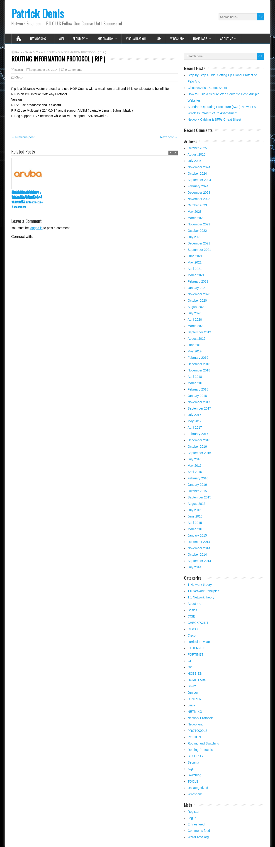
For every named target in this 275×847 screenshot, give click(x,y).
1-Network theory (200, 584)
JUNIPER (194, 699)
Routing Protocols (200, 750)
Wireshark (177, 38)
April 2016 (195, 472)
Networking (38, 38)
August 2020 (197, 307)
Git (190, 667)
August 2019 (197, 338)
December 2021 (199, 243)
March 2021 (196, 275)
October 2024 (197, 173)
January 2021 (197, 288)
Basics (192, 610)
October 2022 (197, 230)
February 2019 (198, 357)
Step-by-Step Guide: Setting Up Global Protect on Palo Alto (26, 196)
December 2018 (199, 364)
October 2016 (197, 446)
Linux (157, 38)
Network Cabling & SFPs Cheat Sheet (160, 195)
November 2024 (199, 167)
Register (194, 811)
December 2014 (199, 542)
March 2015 (196, 529)
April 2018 (195, 376)
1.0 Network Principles (203, 591)
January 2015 (197, 535)
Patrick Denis (37, 13)
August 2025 (197, 154)
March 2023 (196, 218)
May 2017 (195, 421)
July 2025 (194, 161)
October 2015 (197, 491)
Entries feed (196, 824)
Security (193, 762)
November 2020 (199, 294)
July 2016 (194, 459)
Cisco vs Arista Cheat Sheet (58, 195)
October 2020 (197, 300)
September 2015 (199, 497)
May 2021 (195, 262)
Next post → (169, 137)
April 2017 (195, 427)
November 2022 (199, 224)
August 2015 (197, 503)
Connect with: (22, 237)
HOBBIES (195, 673)
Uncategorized (198, 788)
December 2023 (199, 192)
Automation (105, 38)
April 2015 (195, 523)
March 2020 (196, 326)
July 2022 (194, 237)
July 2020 (194, 313)
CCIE (191, 616)
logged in (36, 228)
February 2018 (198, 389)
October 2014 (197, 554)
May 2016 (195, 465)
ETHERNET (196, 648)
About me (226, 38)
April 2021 (195, 269)
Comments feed (199, 830)
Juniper (193, 692)
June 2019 (195, 345)
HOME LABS (200, 38)
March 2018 (196, 383)
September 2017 (199, 408)
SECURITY (79, 38)
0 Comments (73, 69)
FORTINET (196, 654)
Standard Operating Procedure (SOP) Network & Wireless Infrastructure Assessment (128, 199)
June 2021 (195, 256)
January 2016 (197, 484)
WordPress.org (198, 837)
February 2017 (198, 434)
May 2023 (195, 211)
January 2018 (197, 396)
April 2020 (195, 319)
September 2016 (199, 453)
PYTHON (194, 737)
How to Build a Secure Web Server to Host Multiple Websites (92, 197)
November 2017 (199, 402)
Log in (192, 818)
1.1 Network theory (201, 597)
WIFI (61, 38)
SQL (191, 769)
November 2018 (199, 370)
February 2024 (198, 186)
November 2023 (199, 199)
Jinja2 (192, 686)
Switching (194, 775)
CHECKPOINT (198, 623)
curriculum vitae (199, 642)
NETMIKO (195, 711)
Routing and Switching (203, 743)
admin (19, 69)
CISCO (193, 629)
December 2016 (199, 440)
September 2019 (199, 332)
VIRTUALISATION (136, 38)
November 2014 (199, 548)
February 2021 (198, 281)
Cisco (19, 77)
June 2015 (195, 516)
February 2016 (198, 478)
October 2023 (197, 205)
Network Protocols (201, 718)
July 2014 (194, 567)
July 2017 (194, 415)
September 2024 (199, 180)
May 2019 (195, 351)
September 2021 (199, 249)
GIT (190, 661)
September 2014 (199, 561)
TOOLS (193, 781)
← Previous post (23, 137)
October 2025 (197, 148)
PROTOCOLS (198, 730)
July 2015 (194, 510)
